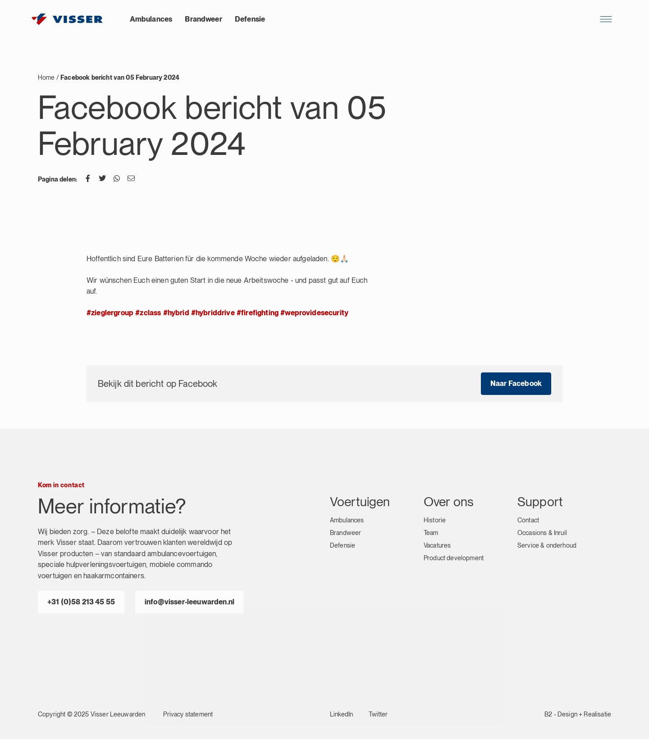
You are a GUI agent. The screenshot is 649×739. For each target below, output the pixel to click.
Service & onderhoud (546, 545)
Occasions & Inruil (542, 532)
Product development (454, 558)
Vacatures (437, 545)
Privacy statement (188, 714)
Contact (528, 520)
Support (540, 501)
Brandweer (203, 19)
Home (46, 77)
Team (431, 532)
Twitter (378, 714)
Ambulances (151, 19)
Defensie (250, 19)
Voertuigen (360, 501)
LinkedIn (341, 714)
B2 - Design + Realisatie (577, 714)
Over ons (449, 501)
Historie (435, 520)
